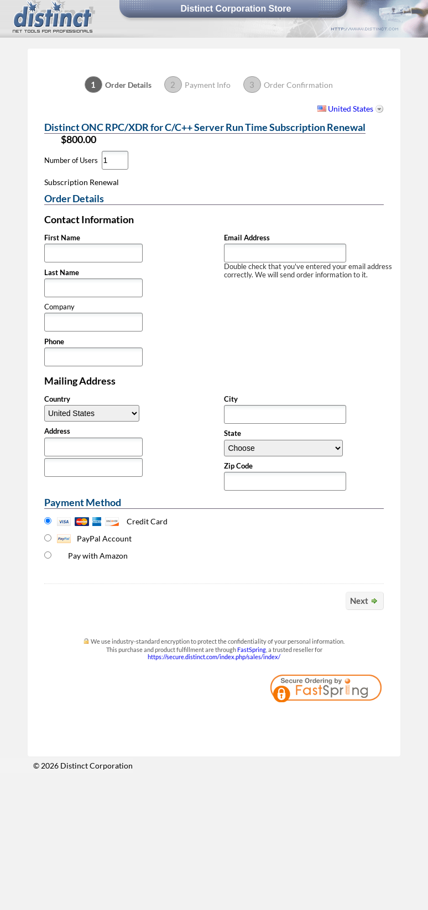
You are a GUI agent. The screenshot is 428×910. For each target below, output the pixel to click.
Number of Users (71, 160)
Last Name (61, 273)
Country (57, 399)
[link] (353, 720)
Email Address (247, 238)
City (231, 399)
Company (59, 307)
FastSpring (251, 649)
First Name (62, 238)
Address (57, 431)
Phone (54, 342)
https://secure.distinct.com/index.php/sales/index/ (214, 656)
